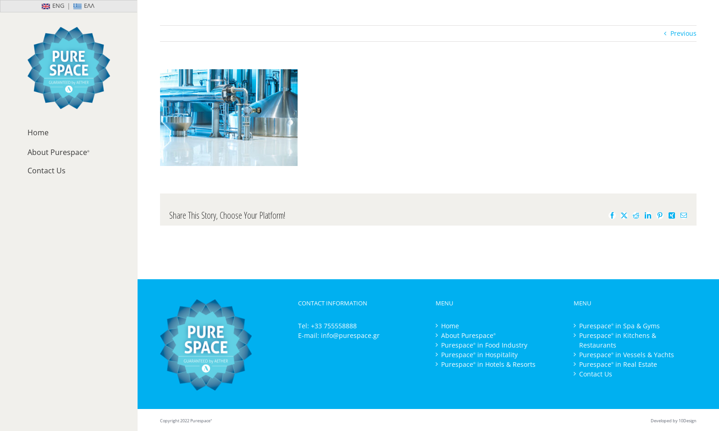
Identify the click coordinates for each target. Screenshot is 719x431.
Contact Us (595, 374)
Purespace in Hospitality (479, 354)
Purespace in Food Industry (484, 345)
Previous (683, 33)
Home (450, 325)
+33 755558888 (334, 325)
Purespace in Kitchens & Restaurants (617, 340)
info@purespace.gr (350, 335)
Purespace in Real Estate (618, 364)
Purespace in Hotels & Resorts (488, 364)
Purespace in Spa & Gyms (619, 325)
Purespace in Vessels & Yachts (626, 354)
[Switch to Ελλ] (103, 6)
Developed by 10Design (674, 421)
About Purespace (468, 335)
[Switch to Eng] (34, 6)
